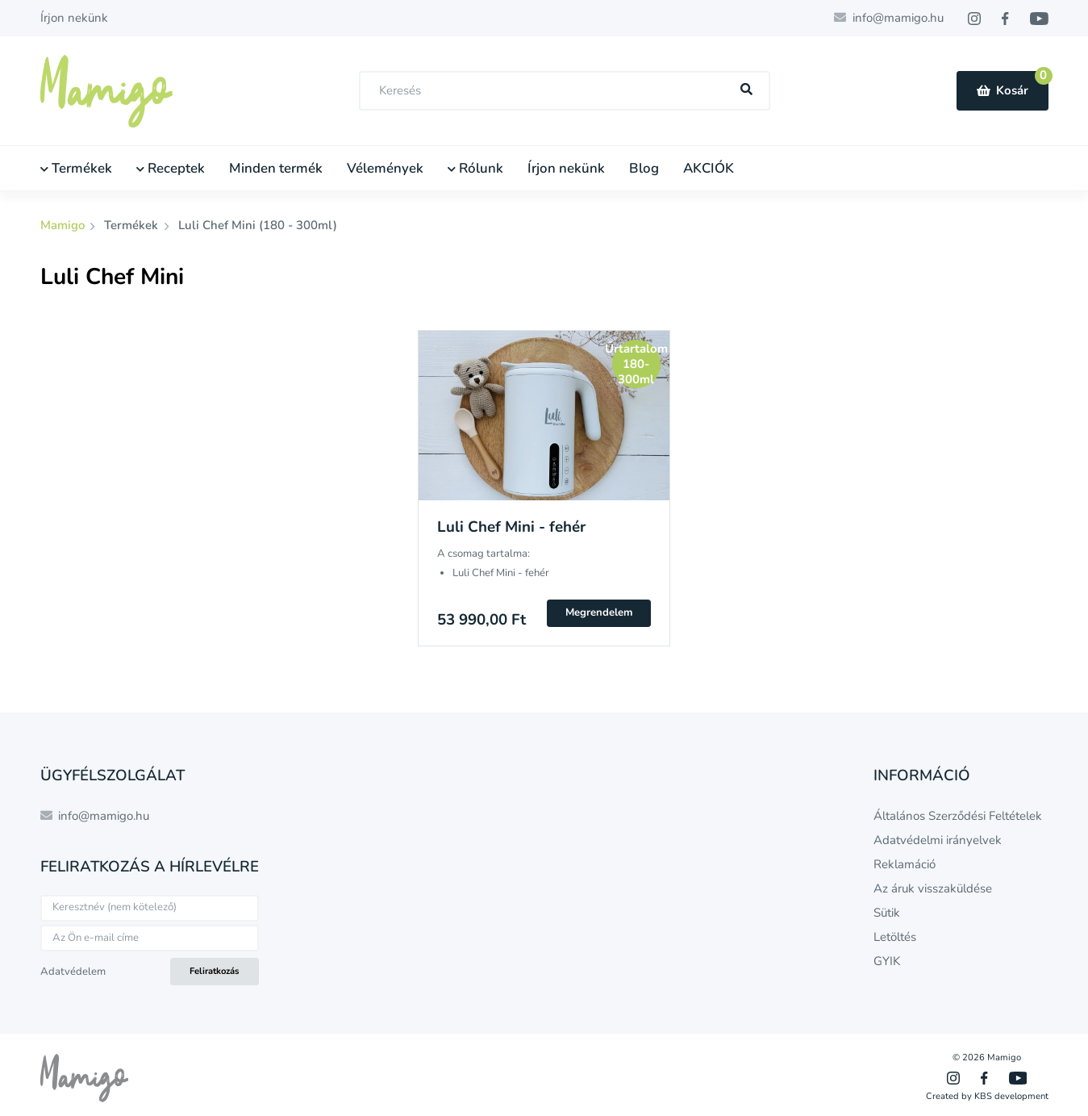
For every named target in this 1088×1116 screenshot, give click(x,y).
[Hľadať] (746, 90)
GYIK (886, 961)
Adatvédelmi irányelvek (937, 840)
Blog (644, 168)
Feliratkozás (214, 971)
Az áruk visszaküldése (932, 888)
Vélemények (385, 168)
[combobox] (564, 91)
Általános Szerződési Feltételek (957, 816)
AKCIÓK (708, 168)
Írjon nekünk (74, 18)
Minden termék (276, 168)
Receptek (170, 168)
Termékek (76, 168)
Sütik (886, 913)
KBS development (1011, 1096)
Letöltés (894, 937)
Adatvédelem (73, 971)
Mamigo (64, 225)
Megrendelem (599, 612)
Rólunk (475, 168)
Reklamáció (904, 864)
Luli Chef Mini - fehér (511, 526)
